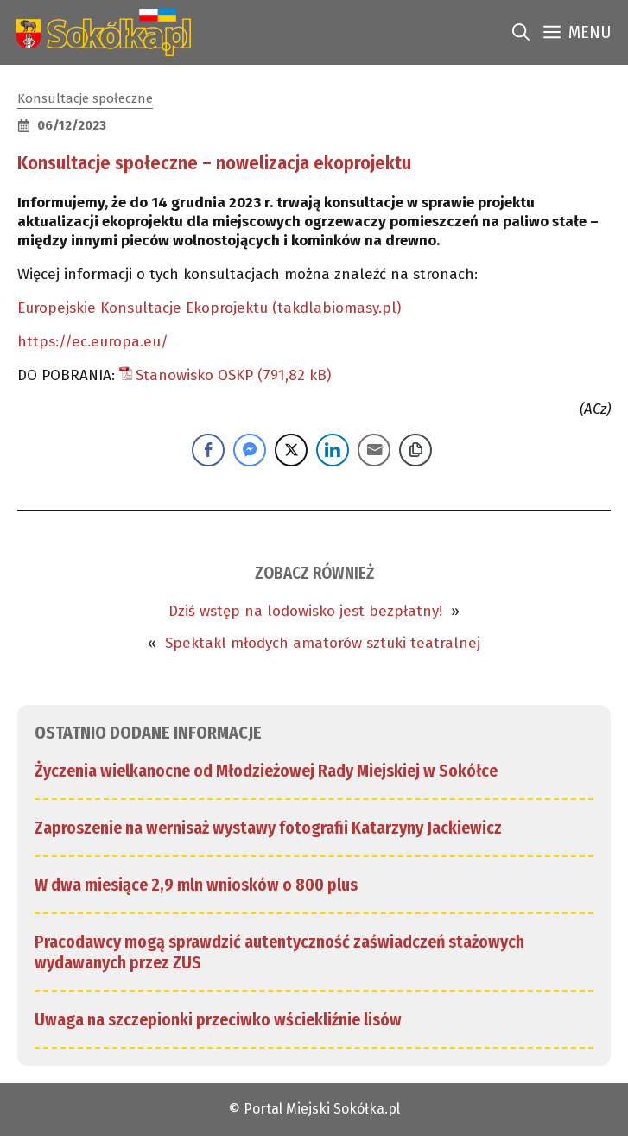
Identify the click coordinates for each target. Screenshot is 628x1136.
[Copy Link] (415, 450)
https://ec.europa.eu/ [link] (92, 342)
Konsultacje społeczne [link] (85, 98)
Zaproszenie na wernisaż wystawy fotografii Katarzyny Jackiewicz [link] (268, 827)
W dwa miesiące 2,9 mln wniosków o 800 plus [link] (196, 884)
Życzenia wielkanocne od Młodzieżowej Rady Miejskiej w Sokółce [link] (266, 770)
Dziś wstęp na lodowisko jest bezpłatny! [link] (305, 611)
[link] (100, 32)
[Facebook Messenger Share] (249, 450)
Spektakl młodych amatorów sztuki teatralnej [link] (322, 643)
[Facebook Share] (208, 450)
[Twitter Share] (291, 450)
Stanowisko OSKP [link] (194, 375)
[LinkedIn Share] (332, 450)
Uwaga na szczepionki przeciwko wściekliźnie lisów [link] (218, 1019)
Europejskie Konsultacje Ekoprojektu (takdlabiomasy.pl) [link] (209, 308)
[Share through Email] (374, 450)
